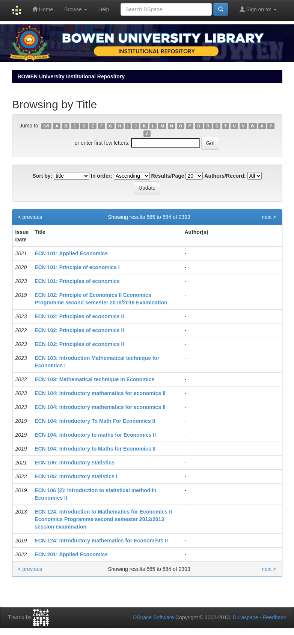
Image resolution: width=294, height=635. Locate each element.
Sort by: (42, 176)
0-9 (46, 126)
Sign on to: (258, 9)
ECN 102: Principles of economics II (79, 316)
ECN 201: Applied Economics (71, 554)
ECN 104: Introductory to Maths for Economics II (95, 449)
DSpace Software (153, 617)
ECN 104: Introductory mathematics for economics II (100, 393)
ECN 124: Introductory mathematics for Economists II (101, 541)
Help (103, 9)
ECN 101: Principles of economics (77, 281)
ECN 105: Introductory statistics (74, 463)
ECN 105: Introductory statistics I (76, 476)
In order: (101, 176)
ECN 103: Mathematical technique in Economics (94, 379)
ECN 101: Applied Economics (71, 253)
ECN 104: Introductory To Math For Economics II (95, 421)
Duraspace (245, 617)
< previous (30, 217)
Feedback (274, 617)
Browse (75, 9)
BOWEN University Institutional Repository (71, 76)
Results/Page (167, 176)
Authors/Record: (225, 176)
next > (269, 217)
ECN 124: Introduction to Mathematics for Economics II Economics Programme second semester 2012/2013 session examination (103, 519)
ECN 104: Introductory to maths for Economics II (95, 435)
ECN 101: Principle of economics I (77, 267)
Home (42, 9)
